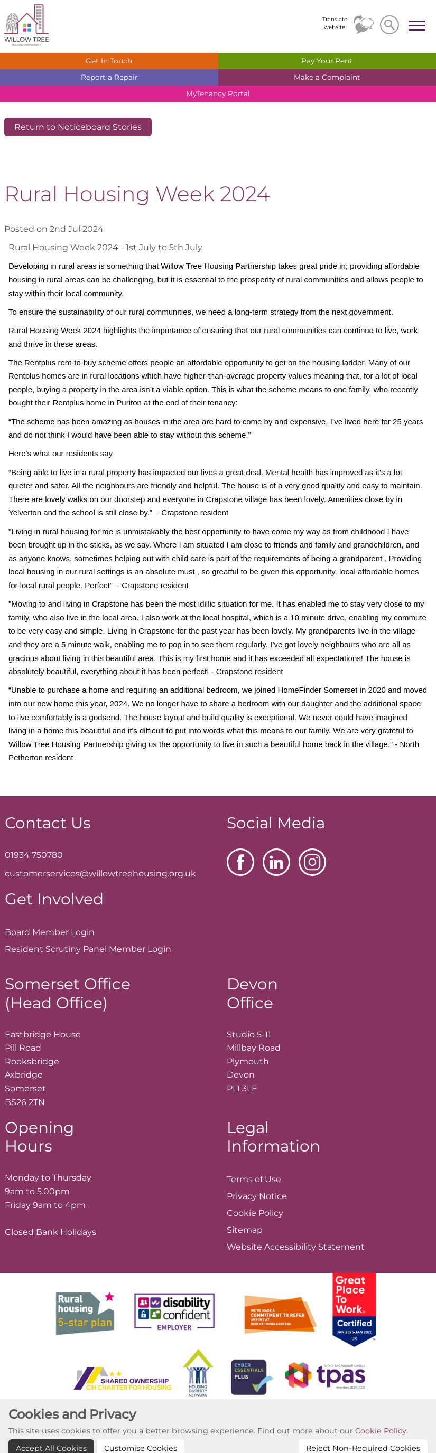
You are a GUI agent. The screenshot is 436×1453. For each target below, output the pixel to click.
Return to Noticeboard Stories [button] (78, 127)
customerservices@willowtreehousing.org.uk (100, 874)
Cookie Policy (380, 1446)
